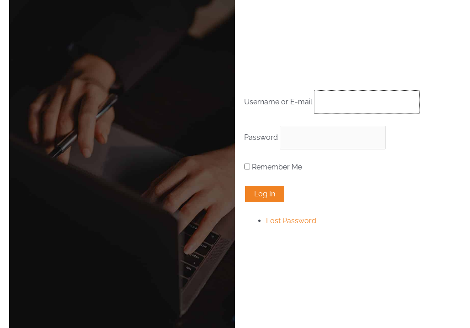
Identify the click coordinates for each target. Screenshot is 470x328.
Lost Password (291, 220)
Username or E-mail (278, 101)
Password (261, 137)
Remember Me (277, 167)
